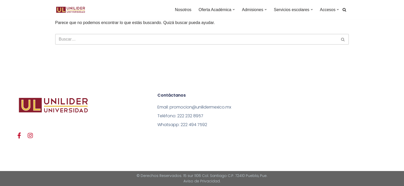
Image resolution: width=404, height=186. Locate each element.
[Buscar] (344, 10)
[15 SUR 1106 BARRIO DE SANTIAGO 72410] (337, 124)
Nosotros (183, 9)
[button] (234, 10)
